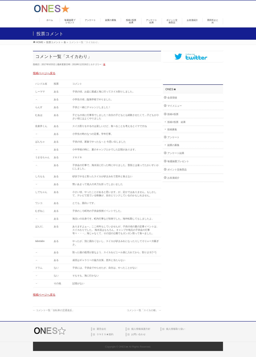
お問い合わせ (138, 334)
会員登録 (172, 97)
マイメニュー (174, 105)
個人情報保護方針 (140, 329)
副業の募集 (173, 145)
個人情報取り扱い (175, 329)
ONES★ (123, 346)
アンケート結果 (175, 153)
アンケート (173, 137)
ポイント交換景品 (177, 169)
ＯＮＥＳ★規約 (105, 334)
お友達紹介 (173, 177)
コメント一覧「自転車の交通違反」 (53, 310)
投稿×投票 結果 (176, 122)
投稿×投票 (172, 114)
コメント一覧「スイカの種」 (144, 310)
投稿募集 (172, 129)
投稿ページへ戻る (44, 73)
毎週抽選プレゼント (178, 161)
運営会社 (101, 329)
